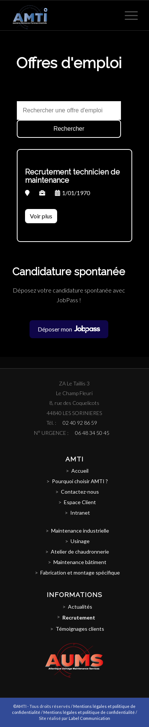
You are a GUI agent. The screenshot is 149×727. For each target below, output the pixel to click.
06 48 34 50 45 (92, 433)
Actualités (80, 606)
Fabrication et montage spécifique (80, 572)
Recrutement (78, 617)
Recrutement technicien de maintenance (72, 176)
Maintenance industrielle (80, 530)
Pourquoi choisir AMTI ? (80, 481)
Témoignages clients (80, 628)
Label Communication (89, 718)
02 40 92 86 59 (80, 422)
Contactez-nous (80, 491)
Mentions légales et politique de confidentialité (89, 712)
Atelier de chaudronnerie (80, 551)
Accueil (80, 470)
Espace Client (80, 502)
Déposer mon (73, 329)
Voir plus (41, 215)
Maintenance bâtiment (79, 562)
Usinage (80, 541)
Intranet (80, 512)
